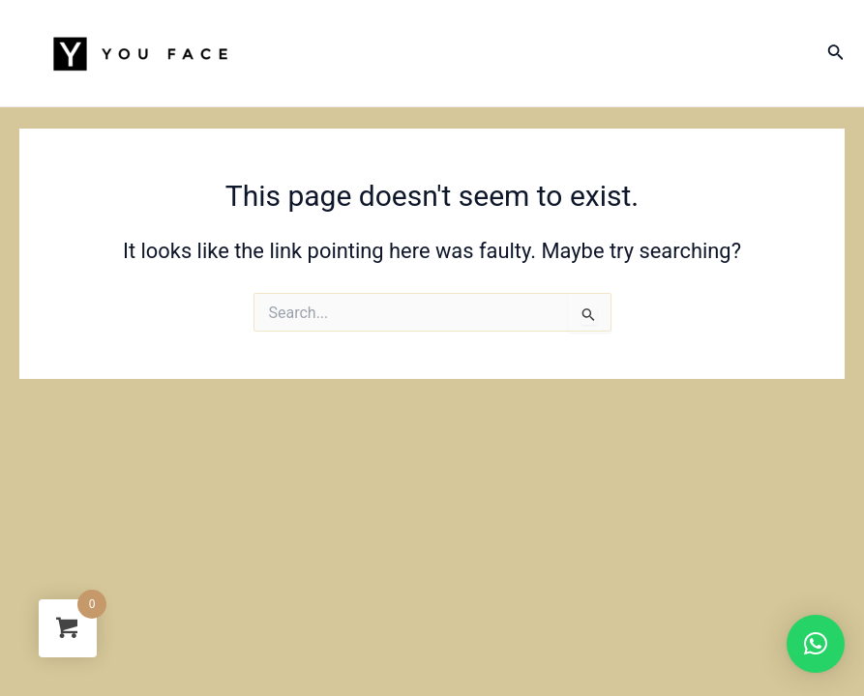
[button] (816, 644)
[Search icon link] (836, 54)
